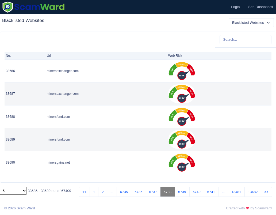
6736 (138, 192)
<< (84, 192)
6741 (211, 192)
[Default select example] (251, 22)
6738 (167, 192)
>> (266, 192)
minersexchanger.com (63, 71)
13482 (253, 192)
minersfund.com (58, 117)
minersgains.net (58, 162)
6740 (197, 192)
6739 (182, 192)
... (111, 192)
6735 (124, 192)
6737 (153, 192)
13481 (236, 192)
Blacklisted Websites (23, 20)
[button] (235, 7)
